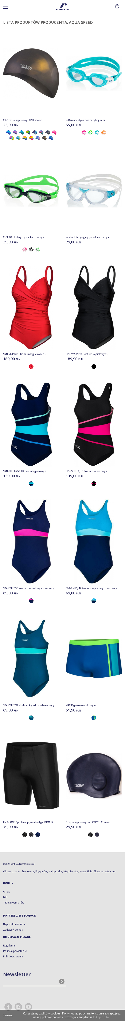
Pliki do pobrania (13, 956)
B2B (5, 897)
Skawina (98, 871)
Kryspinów (41, 871)
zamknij (8, 1015)
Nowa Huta (86, 871)
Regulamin (9, 945)
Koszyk (117, 6)
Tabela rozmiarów (13, 902)
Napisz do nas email (14, 924)
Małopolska (55, 871)
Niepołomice (70, 871)
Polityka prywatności (15, 951)
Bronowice (28, 871)
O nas (6, 891)
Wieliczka (110, 871)
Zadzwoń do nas (13, 930)
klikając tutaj (101, 1017)
